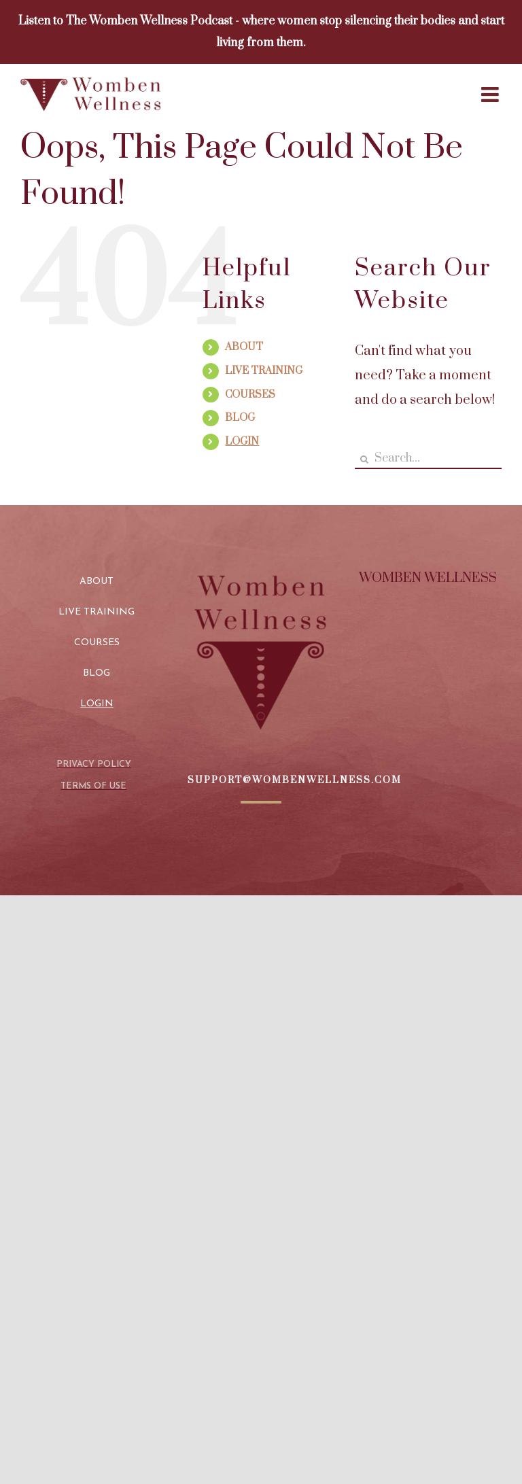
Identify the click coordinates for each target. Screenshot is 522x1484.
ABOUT (244, 347)
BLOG (240, 417)
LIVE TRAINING (263, 370)
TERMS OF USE (93, 786)
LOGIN (242, 441)
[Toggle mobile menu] (491, 94)
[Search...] (428, 459)
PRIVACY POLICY (93, 764)
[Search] (365, 459)
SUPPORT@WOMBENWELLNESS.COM (295, 780)
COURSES (250, 394)
